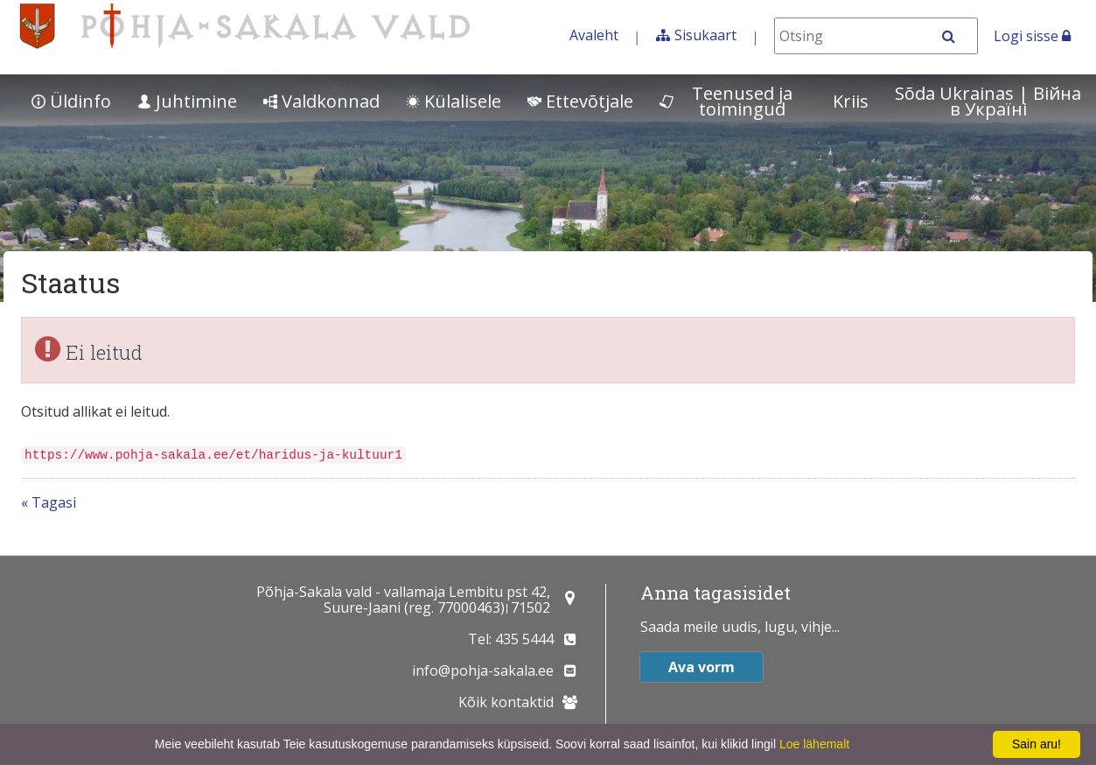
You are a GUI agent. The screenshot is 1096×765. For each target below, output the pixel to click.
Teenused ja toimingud (726, 101)
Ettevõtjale (580, 101)
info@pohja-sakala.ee (483, 670)
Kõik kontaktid (506, 702)
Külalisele (453, 101)
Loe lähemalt (814, 744)
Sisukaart (705, 35)
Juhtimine (187, 101)
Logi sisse (1032, 36)
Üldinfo (71, 101)
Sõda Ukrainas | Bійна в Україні (988, 101)
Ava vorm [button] (701, 667)
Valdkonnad (321, 101)
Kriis (851, 101)
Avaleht (593, 35)
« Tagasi (48, 502)
